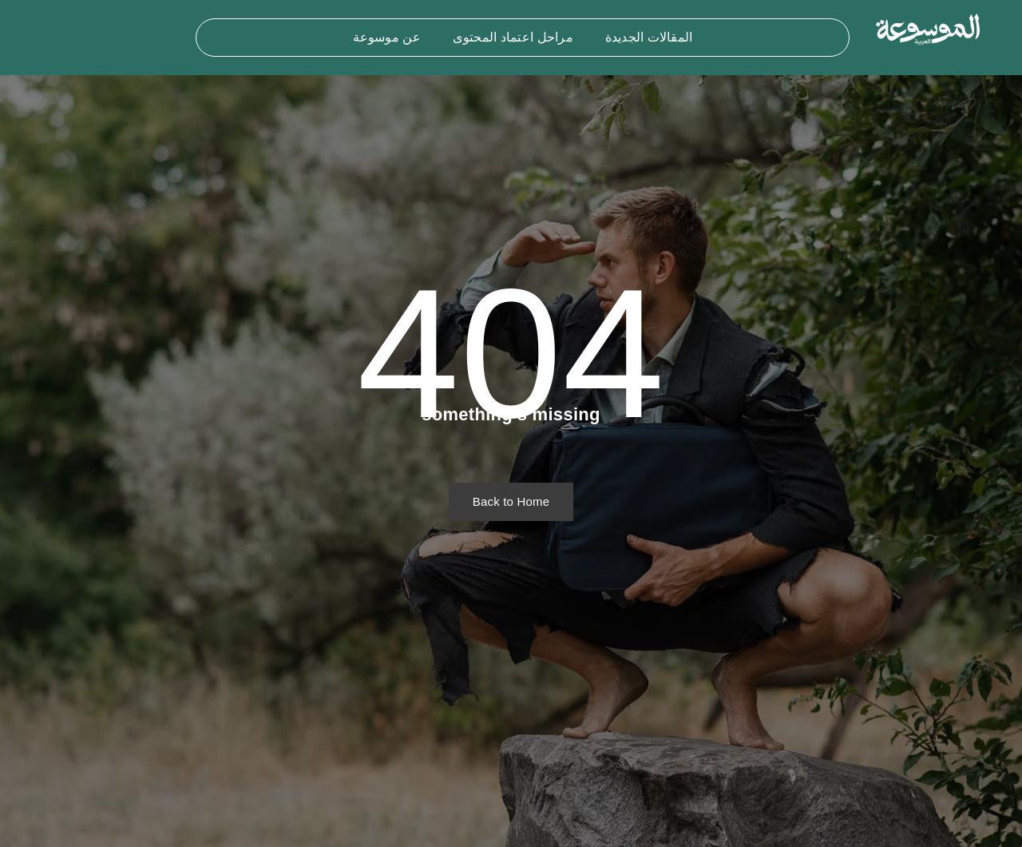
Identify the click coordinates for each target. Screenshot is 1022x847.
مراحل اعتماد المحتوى (513, 37)
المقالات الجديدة (648, 37)
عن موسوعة (387, 37)
